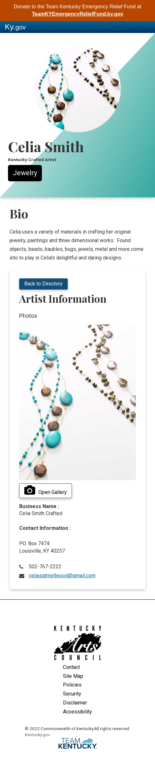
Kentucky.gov (37, 734)
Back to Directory (43, 284)
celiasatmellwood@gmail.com (62, 575)
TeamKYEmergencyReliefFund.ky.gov (77, 14)
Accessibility (77, 712)
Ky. (15, 26)
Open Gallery (45, 490)
